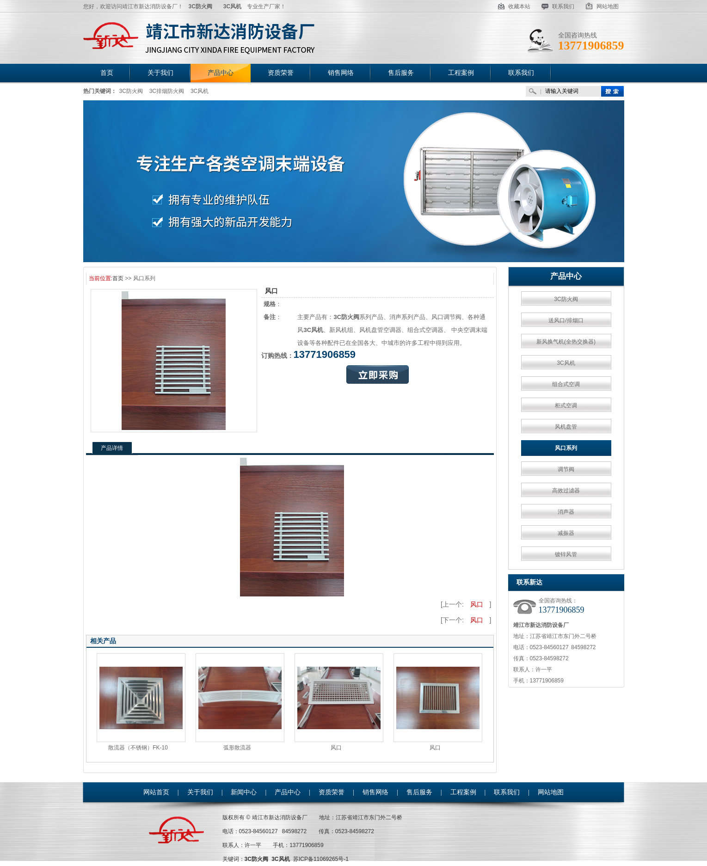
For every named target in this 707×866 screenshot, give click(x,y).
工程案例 (463, 792)
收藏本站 (514, 6)
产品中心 (566, 276)
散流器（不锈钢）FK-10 (138, 747)
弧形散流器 (237, 747)
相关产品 (103, 641)
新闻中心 (244, 792)
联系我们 (557, 6)
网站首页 (156, 792)
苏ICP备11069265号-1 (321, 859)
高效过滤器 (566, 490)
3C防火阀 (131, 91)
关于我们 (200, 792)
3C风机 (200, 91)
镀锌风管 (566, 554)
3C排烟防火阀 (166, 91)
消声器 (566, 512)
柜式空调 (566, 405)
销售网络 (375, 792)
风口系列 (566, 448)
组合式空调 (566, 384)
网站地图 (602, 6)
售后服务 (419, 792)
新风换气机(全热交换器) (566, 341)
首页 (117, 278)
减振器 (566, 533)
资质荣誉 (331, 792)
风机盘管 (566, 427)
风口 (476, 604)
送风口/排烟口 (565, 320)
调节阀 (566, 469)
